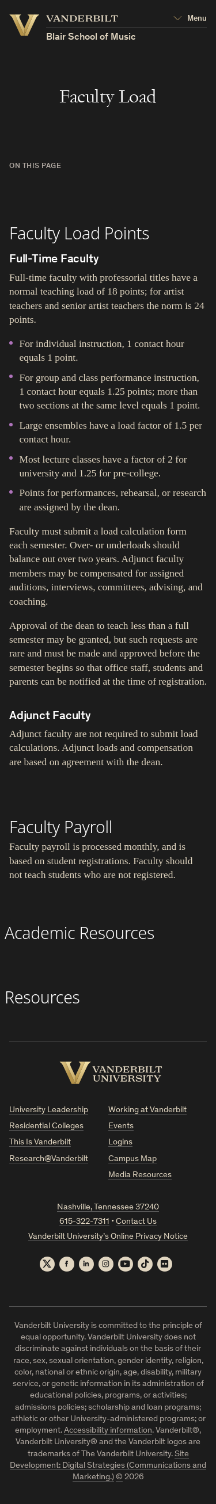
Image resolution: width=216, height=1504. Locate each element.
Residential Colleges (46, 1126)
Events (121, 1126)
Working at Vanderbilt (147, 1110)
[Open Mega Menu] (190, 19)
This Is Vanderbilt (40, 1142)
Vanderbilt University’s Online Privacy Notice (108, 1236)
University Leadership (48, 1110)
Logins (120, 1142)
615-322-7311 (84, 1221)
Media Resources (140, 1175)
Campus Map (132, 1159)
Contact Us (136, 1221)
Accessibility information (108, 1430)
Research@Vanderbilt (48, 1159)
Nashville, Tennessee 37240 (108, 1207)
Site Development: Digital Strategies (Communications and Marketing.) (108, 1466)
